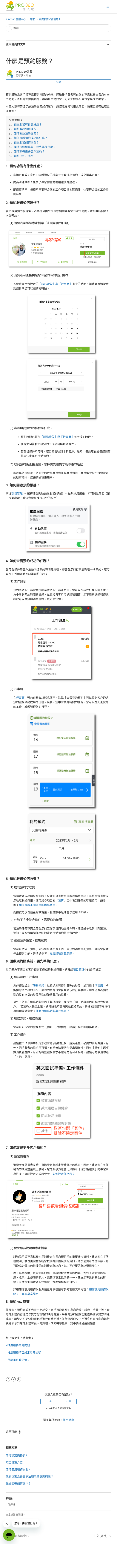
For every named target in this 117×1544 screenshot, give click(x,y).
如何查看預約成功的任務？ (30, 138)
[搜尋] (58, 28)
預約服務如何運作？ (26, 129)
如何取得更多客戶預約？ (29, 152)
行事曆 (20, 697)
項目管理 (17, 493)
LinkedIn (19, 1379)
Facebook (8, 1379)
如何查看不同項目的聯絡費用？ (38, 905)
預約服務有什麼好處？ (28, 125)
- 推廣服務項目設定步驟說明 (23, 1352)
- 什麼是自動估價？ (18, 1359)
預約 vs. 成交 (23, 156)
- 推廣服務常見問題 (18, 1345)
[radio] (48, 1401)
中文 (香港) (100, 1535)
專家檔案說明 (30, 1293)
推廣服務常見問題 (61, 953)
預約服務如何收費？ (26, 143)
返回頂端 (13, 1431)
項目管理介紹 (14, 1462)
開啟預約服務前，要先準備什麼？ (35, 147)
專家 (32, 19)
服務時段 (38, 985)
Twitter (13, 1379)
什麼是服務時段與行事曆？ (52, 1011)
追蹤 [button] (58, 82)
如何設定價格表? (16, 1455)
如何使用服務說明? (18, 1469)
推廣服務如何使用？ (50, 19)
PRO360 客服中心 (15, 19)
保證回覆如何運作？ (18, 1483)
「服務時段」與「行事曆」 (55, 284)
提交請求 (68, 1420)
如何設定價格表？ (64, 1173)
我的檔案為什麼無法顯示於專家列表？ (29, 1476)
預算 (61, 900)
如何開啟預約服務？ (26, 134)
